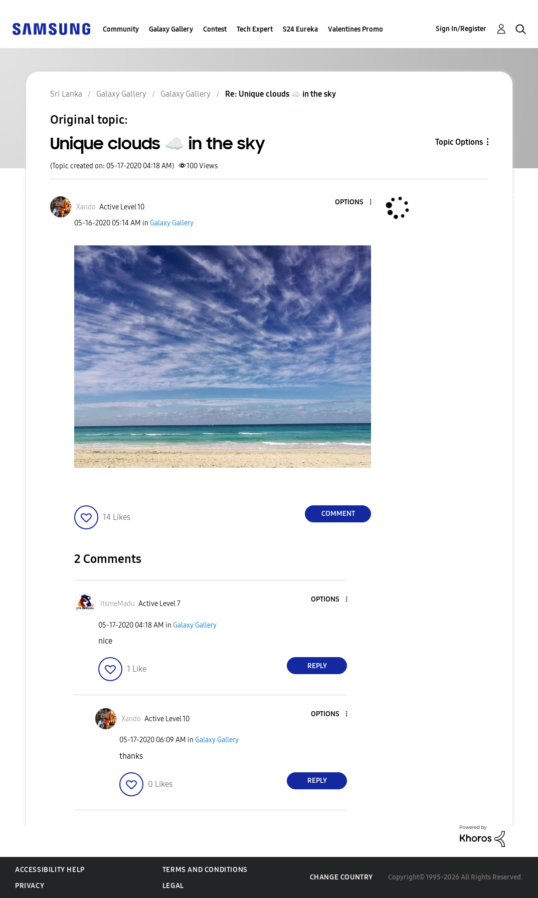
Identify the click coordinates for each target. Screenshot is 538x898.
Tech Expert (255, 29)
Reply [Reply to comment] (317, 666)
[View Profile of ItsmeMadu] (117, 604)
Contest (215, 29)
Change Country (341, 877)
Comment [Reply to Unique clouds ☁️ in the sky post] (338, 513)
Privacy (29, 885)
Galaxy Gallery (171, 29)
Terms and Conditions (205, 869)
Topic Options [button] (459, 142)
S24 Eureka (300, 29)
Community (121, 29)
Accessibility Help (50, 869)
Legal (173, 885)
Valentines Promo (355, 29)
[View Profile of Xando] (86, 207)
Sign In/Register (461, 29)
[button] (354, 202)
